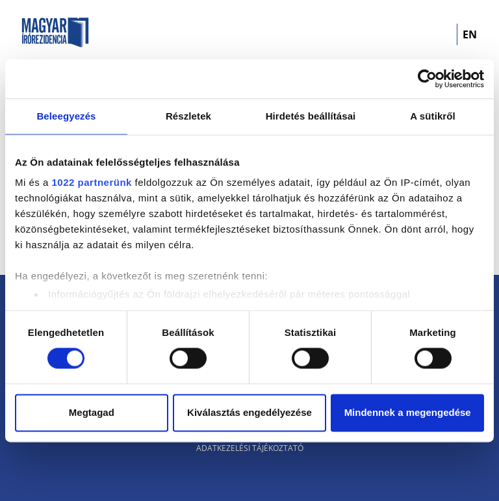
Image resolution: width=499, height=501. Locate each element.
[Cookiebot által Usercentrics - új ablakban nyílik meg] (427, 78)
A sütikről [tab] (432, 116)
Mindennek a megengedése (407, 412)
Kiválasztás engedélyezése (249, 412)
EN (470, 34)
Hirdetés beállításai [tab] (311, 116)
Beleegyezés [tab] (66, 116)
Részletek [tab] (188, 116)
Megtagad (91, 412)
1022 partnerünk (92, 182)
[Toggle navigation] (438, 34)
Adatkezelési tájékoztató (249, 448)
